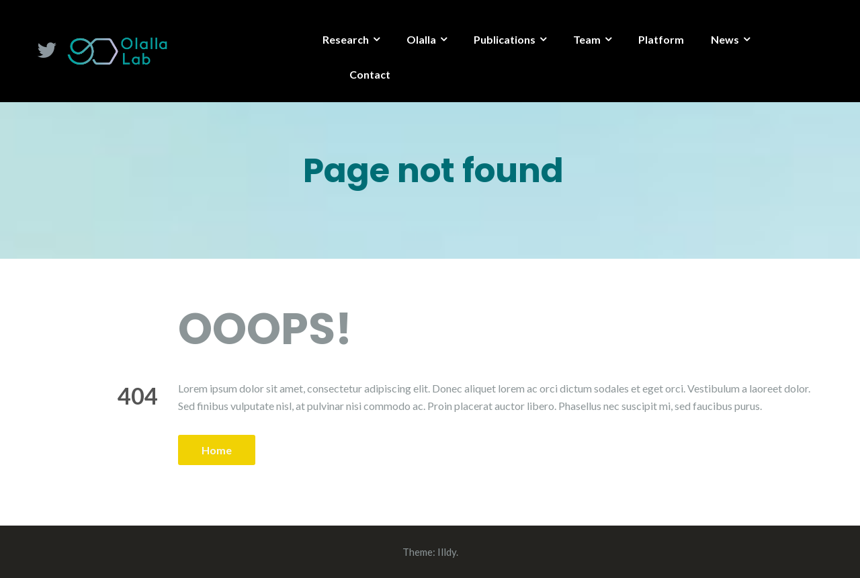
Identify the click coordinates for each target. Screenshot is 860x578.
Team (587, 39)
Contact (369, 74)
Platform (661, 39)
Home (217, 450)
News (725, 39)
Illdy (446, 552)
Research (345, 39)
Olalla (421, 39)
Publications (504, 39)
